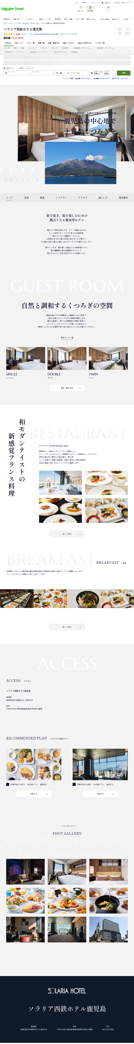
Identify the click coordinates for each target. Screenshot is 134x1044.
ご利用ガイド (85, 2)
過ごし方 (55, 48)
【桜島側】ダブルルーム (82, 48)
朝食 (22, 48)
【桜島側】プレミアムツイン (39, 52)
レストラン (32, 48)
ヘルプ (77, 2)
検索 (123, 73)
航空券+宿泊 (82, 78)
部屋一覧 (41, 43)
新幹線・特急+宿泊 (120, 78)
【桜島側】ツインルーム (105, 48)
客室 (15, 48)
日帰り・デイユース (26, 68)
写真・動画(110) (53, 43)
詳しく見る (67, 533)
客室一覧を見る (67, 388)
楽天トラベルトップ (9, 23)
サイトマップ (95, 2)
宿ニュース (19, 43)
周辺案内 (65, 48)
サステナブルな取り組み (70, 34)
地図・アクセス (68, 43)
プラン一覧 (31, 43)
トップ (9, 197)
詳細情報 (74, 52)
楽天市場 (117, 2)
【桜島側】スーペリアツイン (14, 52)
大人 (71, 73)
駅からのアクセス (60, 52)
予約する (33, 793)
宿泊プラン (10, 68)
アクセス (44, 48)
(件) (24, 34)
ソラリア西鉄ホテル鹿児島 (22, 29)
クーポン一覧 (100, 43)
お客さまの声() (85, 43)
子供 (76, 73)
